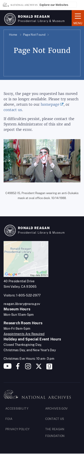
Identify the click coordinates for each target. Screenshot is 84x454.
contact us (13, 110)
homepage (50, 104)
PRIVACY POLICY (17, 429)
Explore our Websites (54, 5)
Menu (78, 18)
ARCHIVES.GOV (56, 408)
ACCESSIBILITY (16, 408)
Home (13, 34)
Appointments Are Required (24, 334)
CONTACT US (54, 419)
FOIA (8, 419)
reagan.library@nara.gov (22, 304)
